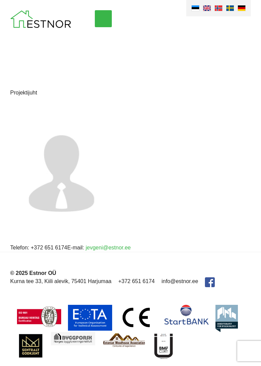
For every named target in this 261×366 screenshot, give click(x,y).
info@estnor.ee (179, 281)
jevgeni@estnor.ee (108, 247)
